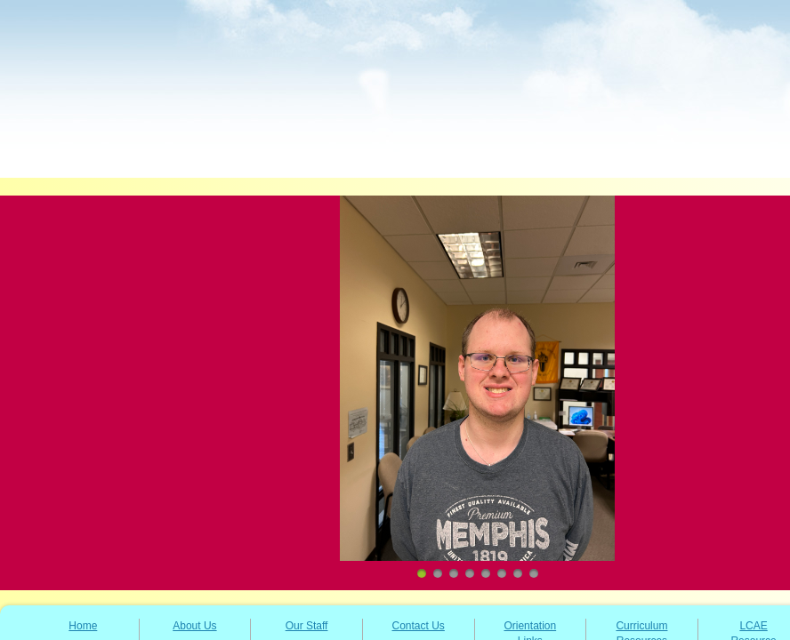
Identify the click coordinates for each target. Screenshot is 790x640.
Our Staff (307, 626)
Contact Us (418, 626)
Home (83, 626)
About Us (194, 626)
